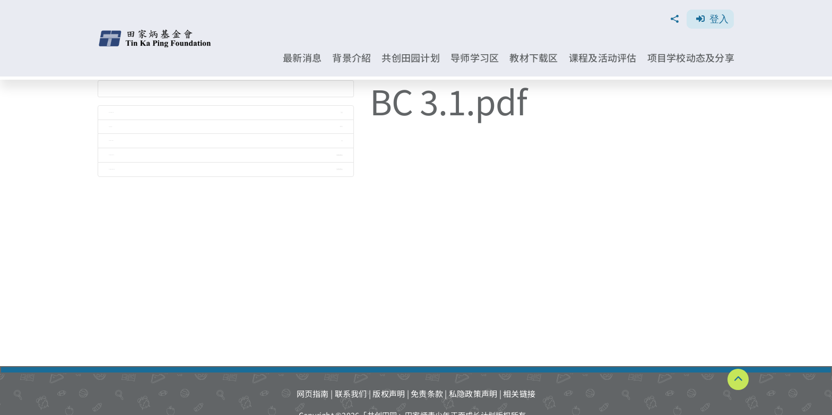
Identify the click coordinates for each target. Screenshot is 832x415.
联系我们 (351, 393)
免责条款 (427, 393)
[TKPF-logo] (156, 33)
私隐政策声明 (473, 393)
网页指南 (313, 393)
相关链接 (519, 393)
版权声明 (388, 393)
